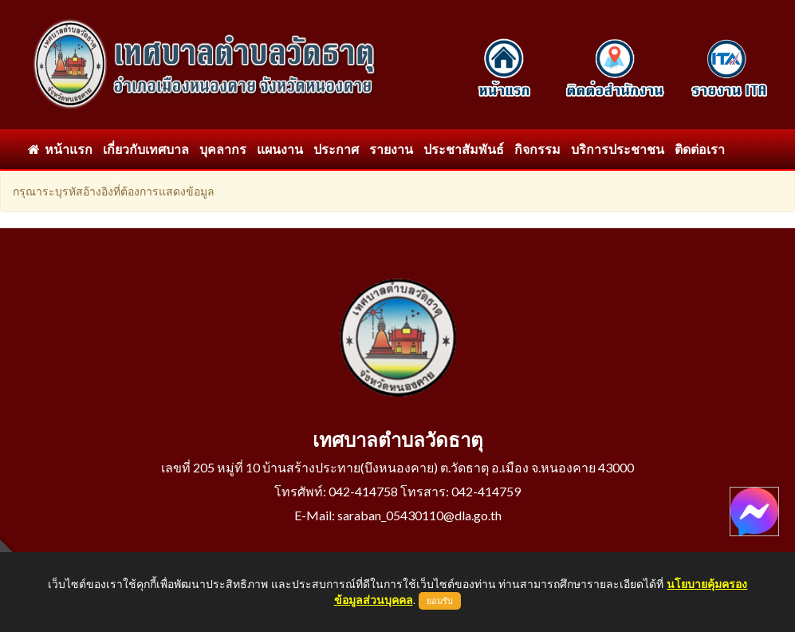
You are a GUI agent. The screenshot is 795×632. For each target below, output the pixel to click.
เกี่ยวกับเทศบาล (146, 148)
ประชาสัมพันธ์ (463, 148)
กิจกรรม (537, 148)
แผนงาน (280, 148)
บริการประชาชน (617, 148)
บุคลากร (222, 148)
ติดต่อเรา (700, 148)
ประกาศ (336, 148)
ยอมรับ (440, 601)
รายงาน (391, 148)
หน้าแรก (60, 148)
